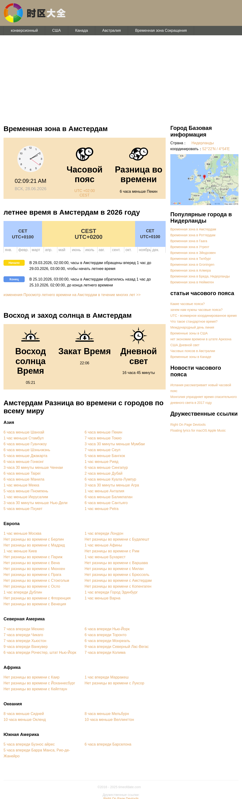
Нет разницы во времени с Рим (112, 551)
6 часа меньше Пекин (103, 432)
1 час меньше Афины (103, 545)
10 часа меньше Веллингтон (109, 720)
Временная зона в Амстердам (193, 229)
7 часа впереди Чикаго (23, 635)
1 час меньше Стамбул (24, 438)
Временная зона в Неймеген (192, 282)
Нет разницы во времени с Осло (32, 586)
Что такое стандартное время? (194, 321)
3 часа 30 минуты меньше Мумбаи (115, 444)
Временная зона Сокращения (161, 30)
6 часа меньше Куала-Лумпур (110, 479)
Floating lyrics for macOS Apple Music (198, 430)
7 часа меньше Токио (103, 438)
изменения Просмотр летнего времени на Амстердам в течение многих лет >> (72, 295)
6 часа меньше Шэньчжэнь (27, 450)
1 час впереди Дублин (23, 592)
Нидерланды (202, 143)
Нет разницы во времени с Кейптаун (35, 689)
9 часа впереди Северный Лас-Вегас (117, 647)
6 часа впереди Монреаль (107, 641)
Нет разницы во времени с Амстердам (118, 580)
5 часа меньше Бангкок (105, 456)
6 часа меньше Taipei (22, 473)
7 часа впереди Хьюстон (25, 641)
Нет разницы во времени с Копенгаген (118, 586)
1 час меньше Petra (102, 509)
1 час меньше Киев (20, 551)
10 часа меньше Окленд (25, 720)
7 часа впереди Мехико (24, 629)
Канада (81, 30)
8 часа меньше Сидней (24, 714)
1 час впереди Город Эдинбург (111, 592)
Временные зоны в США (189, 333)
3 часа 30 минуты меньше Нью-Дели (35, 503)
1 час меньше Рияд (101, 462)
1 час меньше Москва (22, 533)
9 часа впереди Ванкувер (26, 647)
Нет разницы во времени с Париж (33, 557)
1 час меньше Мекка (21, 485)
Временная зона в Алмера (190, 270)
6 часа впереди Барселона (108, 744)
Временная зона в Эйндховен (193, 253)
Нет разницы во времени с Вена (32, 563)
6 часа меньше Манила (24, 479)
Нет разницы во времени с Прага (32, 575)
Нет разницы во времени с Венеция (35, 604)
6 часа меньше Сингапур (106, 468)
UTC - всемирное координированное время (203, 315)
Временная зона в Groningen (192, 264)
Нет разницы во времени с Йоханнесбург (39, 683)
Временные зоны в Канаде (190, 357)
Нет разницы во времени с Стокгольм (36, 580)
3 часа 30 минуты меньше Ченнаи (33, 468)
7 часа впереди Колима (105, 652)
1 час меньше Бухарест (105, 557)
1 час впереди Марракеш (107, 677)
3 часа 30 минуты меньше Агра (112, 485)
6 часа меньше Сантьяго (106, 503)
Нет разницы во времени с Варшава (116, 563)
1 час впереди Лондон (104, 533)
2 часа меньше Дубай (103, 473)
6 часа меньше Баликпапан (109, 497)
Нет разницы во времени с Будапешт (117, 539)
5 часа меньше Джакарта (25, 456)
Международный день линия (192, 327)
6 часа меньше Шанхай (24, 432)
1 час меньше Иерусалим (26, 497)
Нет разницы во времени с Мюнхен (34, 569)
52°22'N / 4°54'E (216, 149)
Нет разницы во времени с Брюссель (117, 575)
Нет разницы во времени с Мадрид (34, 545)
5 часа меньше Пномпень (26, 491)
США (56, 30)
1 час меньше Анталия (104, 491)
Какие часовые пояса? (187, 304)
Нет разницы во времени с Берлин (34, 539)
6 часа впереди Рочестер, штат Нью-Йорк (40, 652)
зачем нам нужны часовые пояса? (196, 310)
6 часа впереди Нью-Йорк (107, 629)
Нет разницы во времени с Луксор (114, 683)
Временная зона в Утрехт (189, 247)
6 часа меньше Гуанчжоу (25, 444)
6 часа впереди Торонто (105, 635)
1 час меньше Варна (102, 598)
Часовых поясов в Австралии (192, 351)
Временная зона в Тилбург (190, 259)
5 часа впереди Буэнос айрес (29, 744)
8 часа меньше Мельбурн (107, 714)
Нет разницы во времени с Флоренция (37, 598)
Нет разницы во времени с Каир (31, 677)
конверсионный (24, 30)
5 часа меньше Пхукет (23, 509)
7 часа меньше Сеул (102, 450)
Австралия (111, 30)
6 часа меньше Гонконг (24, 462)
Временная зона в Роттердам (192, 235)
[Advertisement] (121, 78)
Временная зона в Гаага (188, 241)
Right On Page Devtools (188, 424)
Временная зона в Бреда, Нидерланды (200, 276)
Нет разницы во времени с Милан (114, 569)
